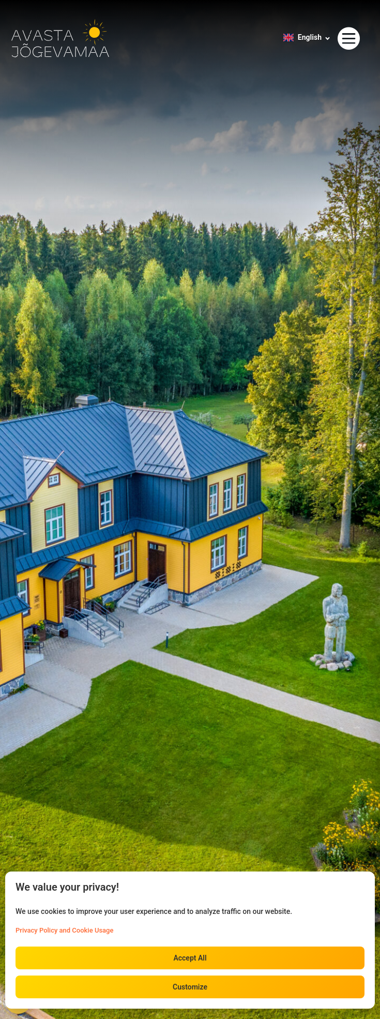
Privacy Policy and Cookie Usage (64, 930)
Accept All (189, 958)
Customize (190, 987)
